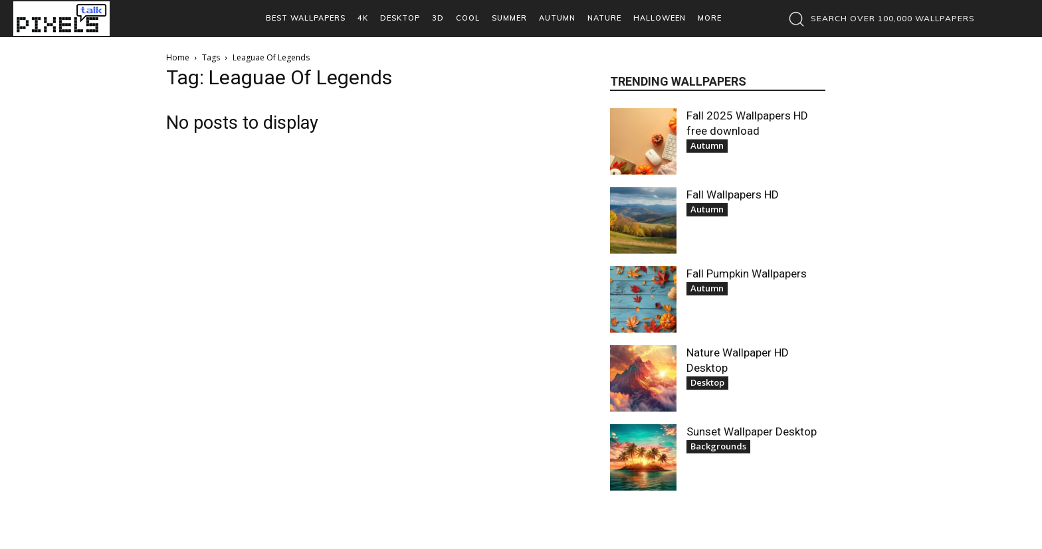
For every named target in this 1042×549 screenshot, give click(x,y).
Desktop (707, 382)
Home (177, 57)
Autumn (707, 145)
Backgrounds (718, 446)
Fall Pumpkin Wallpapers (746, 273)
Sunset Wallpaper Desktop (751, 431)
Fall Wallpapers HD (732, 194)
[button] (878, 18)
